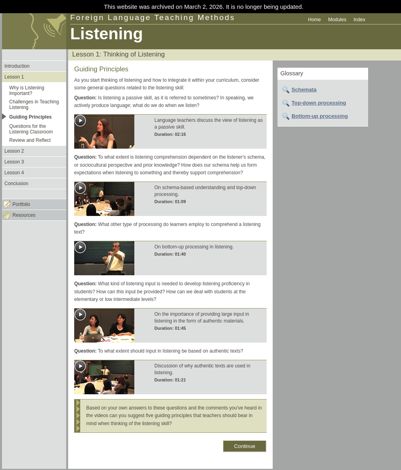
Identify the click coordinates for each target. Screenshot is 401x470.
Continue (244, 446)
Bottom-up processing (320, 116)
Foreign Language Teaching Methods (152, 17)
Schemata (304, 90)
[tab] (323, 90)
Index (359, 19)
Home (314, 19)
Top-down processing (319, 103)
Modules (337, 19)
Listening (106, 33)
